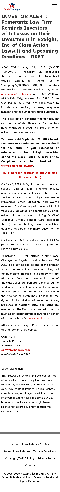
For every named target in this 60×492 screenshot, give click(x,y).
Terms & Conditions (44, 451)
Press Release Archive (35, 444)
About (15, 444)
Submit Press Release (17, 451)
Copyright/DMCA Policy (19, 458)
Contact (30, 465)
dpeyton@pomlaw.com (15, 349)
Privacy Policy (46, 458)
